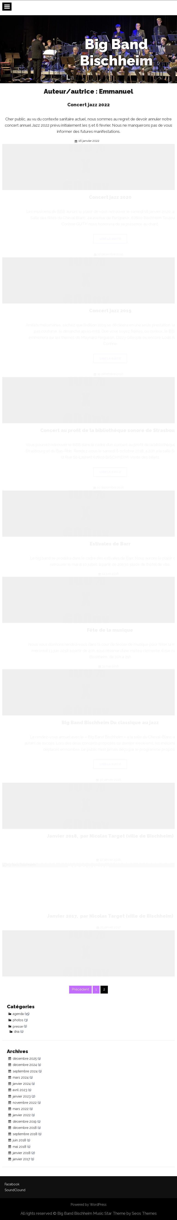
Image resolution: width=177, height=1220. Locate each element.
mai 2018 (19, 1147)
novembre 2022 (25, 1102)
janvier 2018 (21, 1153)
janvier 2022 (22, 1115)
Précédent (80, 989)
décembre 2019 (24, 1121)
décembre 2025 (25, 1058)
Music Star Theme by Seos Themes (125, 1213)
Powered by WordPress (88, 1204)
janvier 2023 (22, 1096)
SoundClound (15, 1190)
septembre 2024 (25, 1071)
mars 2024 (21, 1077)
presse (18, 1026)
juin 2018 (19, 1140)
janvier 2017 (21, 1159)
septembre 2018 (25, 1134)
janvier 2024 (22, 1084)
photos (18, 1020)
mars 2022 (21, 1109)
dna (16, 1031)
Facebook (12, 1184)
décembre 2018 (25, 1128)
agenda (18, 1014)
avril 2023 (20, 1090)
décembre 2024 (25, 1065)
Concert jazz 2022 (97, 104)
